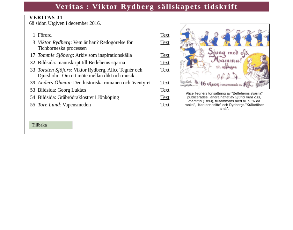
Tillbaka (39, 124)
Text (164, 35)
